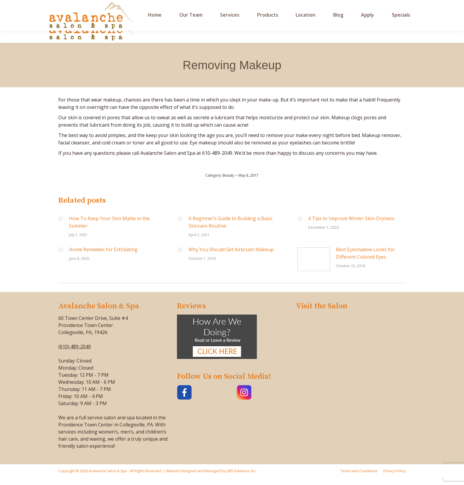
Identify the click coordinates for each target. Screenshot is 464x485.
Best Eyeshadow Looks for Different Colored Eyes (365, 253)
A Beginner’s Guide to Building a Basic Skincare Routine (230, 222)
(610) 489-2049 (74, 346)
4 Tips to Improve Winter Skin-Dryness (351, 218)
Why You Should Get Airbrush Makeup (231, 249)
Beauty (228, 175)
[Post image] (60, 218)
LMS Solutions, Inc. (241, 470)
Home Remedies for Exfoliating (103, 249)
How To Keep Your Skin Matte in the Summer (109, 222)
